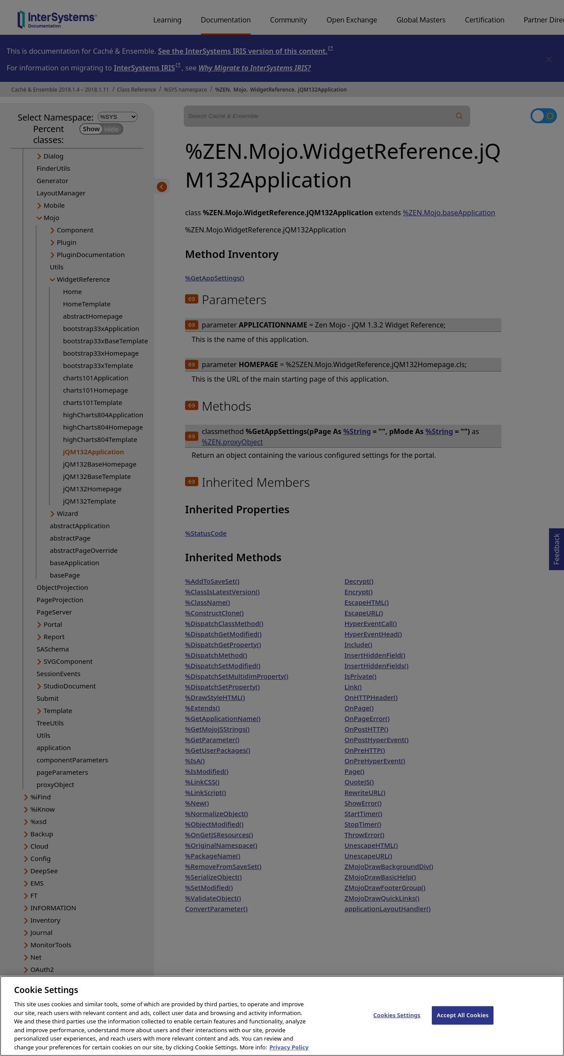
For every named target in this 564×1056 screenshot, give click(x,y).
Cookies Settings (396, 1022)
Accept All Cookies (463, 1022)
